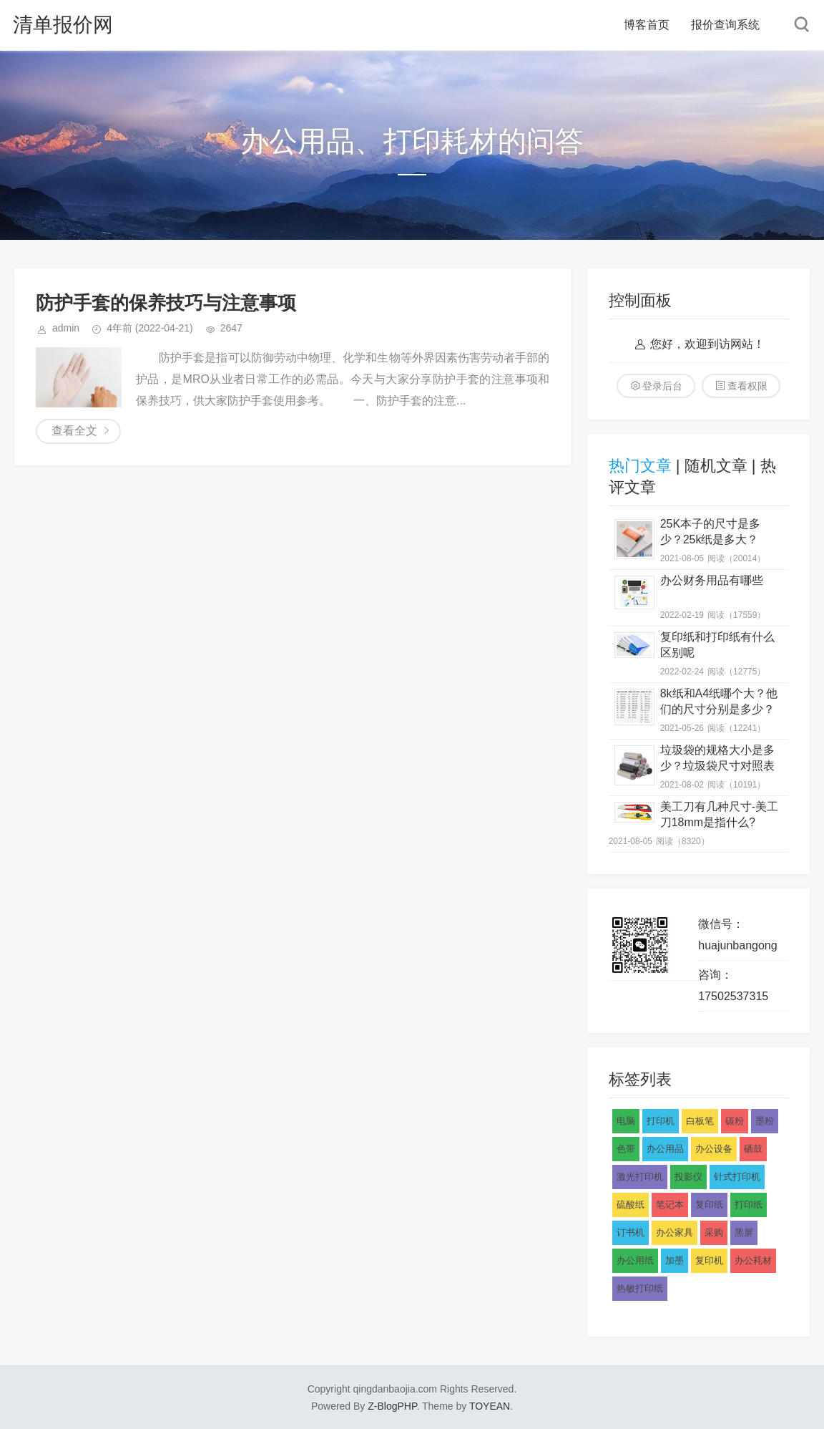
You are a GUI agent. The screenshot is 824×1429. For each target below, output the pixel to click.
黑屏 (744, 1232)
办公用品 (665, 1148)
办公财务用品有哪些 (711, 580)
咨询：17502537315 (733, 985)
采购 (714, 1232)
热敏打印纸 (640, 1288)
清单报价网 (63, 25)
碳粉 (734, 1120)
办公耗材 (753, 1260)
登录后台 (662, 386)
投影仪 (688, 1176)
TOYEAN (489, 1406)
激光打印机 (640, 1176)
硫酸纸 (630, 1204)
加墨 (674, 1260)
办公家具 (674, 1232)
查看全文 (74, 431)
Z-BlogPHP (392, 1406)
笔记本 (670, 1204)
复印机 (709, 1260)
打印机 (661, 1120)
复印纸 (709, 1204)
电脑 (626, 1120)
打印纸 (748, 1204)
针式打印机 (737, 1176)
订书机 (630, 1232)
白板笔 (700, 1120)
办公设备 (713, 1148)
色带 (626, 1148)
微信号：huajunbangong (737, 934)
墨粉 (764, 1120)
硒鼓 (753, 1148)
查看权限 (747, 386)
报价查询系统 (725, 25)
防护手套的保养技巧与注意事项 (166, 303)
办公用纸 (635, 1260)
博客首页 (647, 25)
